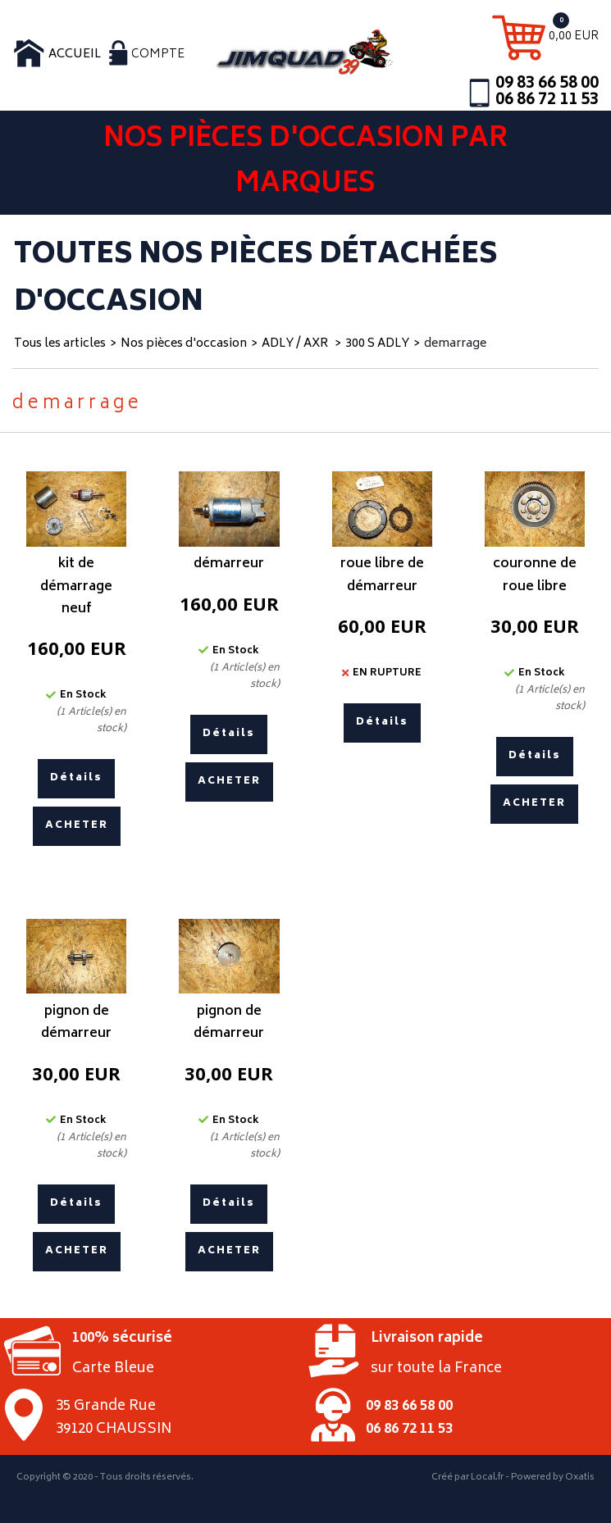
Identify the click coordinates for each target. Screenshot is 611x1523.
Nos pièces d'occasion (184, 344)
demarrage (455, 344)
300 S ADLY (377, 344)
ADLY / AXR (296, 344)
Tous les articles (60, 344)
